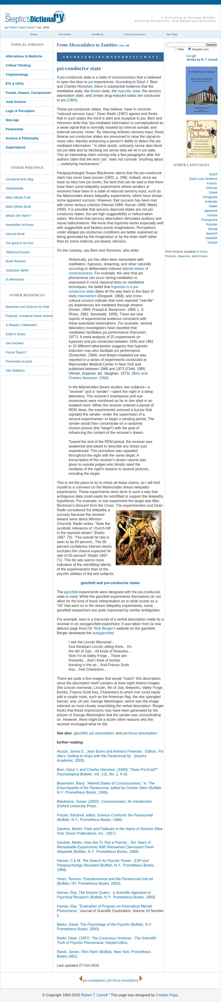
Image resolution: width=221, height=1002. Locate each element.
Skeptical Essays (18, 252)
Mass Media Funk (18, 197)
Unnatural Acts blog (19, 179)
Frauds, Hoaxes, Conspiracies (28, 93)
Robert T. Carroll (94, 995)
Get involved (14, 343)
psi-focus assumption (140, 733)
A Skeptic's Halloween (21, 325)
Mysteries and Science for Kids (27, 307)
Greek (213, 192)
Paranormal (14, 129)
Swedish (212, 238)
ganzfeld (71, 592)
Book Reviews (16, 261)
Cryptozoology (17, 74)
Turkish (212, 242)
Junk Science (16, 102)
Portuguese (209, 220)
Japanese (211, 210)
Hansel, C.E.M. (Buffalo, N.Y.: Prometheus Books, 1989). (106, 865)
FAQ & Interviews (135, 34)
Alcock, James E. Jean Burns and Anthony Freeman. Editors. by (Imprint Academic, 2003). (110, 755)
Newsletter (64, 34)
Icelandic (211, 201)
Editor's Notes (15, 334)
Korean (212, 215)
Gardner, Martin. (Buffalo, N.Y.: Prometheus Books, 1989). (105, 847)
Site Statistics (15, 370)
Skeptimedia (14, 188)
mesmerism (87, 296)
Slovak (213, 229)
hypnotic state (129, 91)
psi (91, 82)
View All (124, 45)
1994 (72, 100)
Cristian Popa (167, 995)
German (212, 188)
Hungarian (210, 197)
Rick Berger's (105, 628)
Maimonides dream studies (100, 387)
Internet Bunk (15, 234)
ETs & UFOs (15, 83)
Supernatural (15, 147)
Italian (213, 206)
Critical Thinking (18, 65)
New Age (12, 120)
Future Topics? (16, 352)
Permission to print (19, 361)
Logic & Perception (20, 111)
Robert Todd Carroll (21, 27)
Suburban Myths (17, 270)
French (212, 183)
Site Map (171, 34)
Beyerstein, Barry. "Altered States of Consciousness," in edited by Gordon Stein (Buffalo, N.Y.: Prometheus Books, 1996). (109, 787)
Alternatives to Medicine (24, 56)
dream (95, 91)
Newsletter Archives (20, 225)
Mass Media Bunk (18, 206)
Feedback (97, 34)
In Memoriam (15, 279)
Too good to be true (19, 243)
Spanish (212, 233)
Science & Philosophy (22, 138)
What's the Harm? (18, 215)
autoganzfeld (103, 633)
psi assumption (101, 733)
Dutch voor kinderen (203, 179)
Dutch (213, 174)
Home (34, 34)
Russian (212, 224)
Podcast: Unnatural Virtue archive (29, 316)
